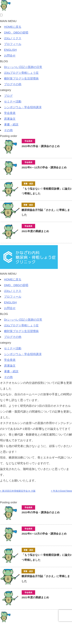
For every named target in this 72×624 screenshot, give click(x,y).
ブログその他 (12, 84)
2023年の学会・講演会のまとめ (41, 146)
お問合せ (10, 55)
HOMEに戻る (12, 26)
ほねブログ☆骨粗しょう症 (21, 72)
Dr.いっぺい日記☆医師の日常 (23, 67)
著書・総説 (11, 124)
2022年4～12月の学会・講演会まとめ (44, 167)
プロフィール (12, 44)
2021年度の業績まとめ (37, 231)
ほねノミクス (12, 38)
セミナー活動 (12, 101)
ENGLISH (10, 49)
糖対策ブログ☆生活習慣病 (21, 78)
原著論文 (10, 118)
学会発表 (10, 113)
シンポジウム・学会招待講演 (22, 107)
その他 (8, 130)
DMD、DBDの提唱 (16, 32)
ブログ (8, 95)
